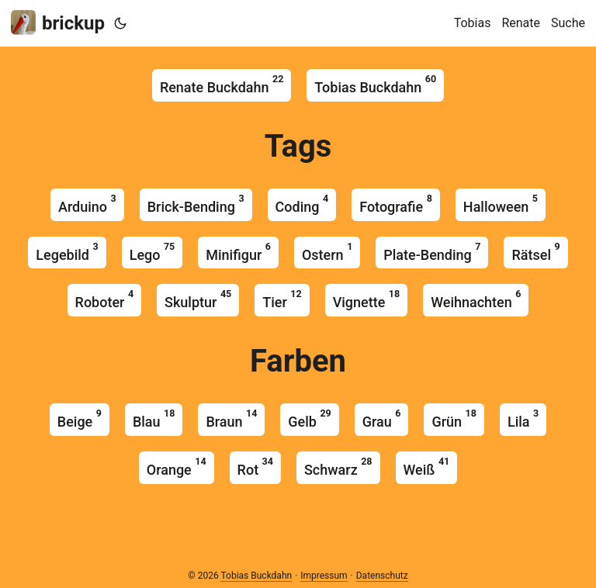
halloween (500, 203)
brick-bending (195, 203)
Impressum (323, 575)
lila (523, 418)
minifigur (238, 251)
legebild (67, 251)
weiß (427, 466)
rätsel (535, 251)
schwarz (338, 466)
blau (154, 418)
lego (152, 251)
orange (176, 466)
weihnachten (476, 299)
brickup (58, 21)
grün (453, 418)
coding (302, 203)
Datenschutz (382, 575)
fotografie (395, 203)
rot (255, 466)
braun (231, 418)
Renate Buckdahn (221, 84)
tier (281, 299)
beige (79, 418)
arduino (87, 203)
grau (381, 418)
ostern (327, 251)
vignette (366, 299)
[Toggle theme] (120, 23)
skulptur (198, 299)
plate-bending (431, 251)
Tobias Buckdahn (375, 84)
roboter (104, 299)
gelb (309, 418)
